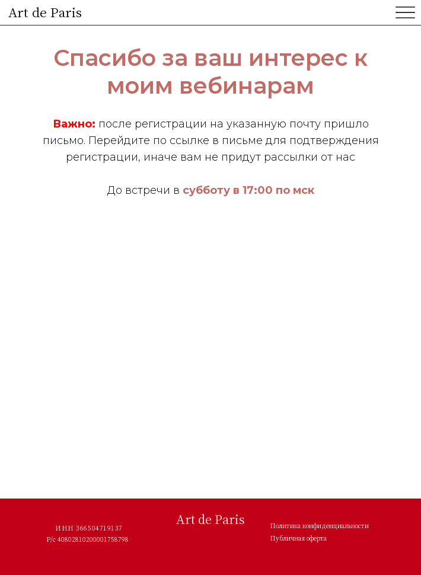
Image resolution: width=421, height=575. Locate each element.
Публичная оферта (298, 538)
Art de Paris (45, 12)
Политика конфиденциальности (319, 526)
